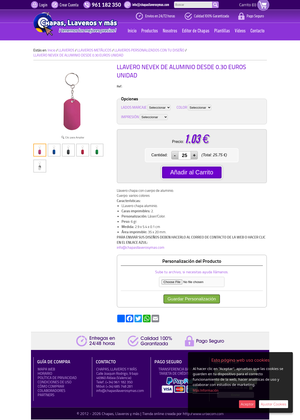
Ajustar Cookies (273, 404)
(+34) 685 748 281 (119, 386)
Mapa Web (46, 369)
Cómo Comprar (51, 386)
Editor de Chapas (195, 31)
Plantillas (222, 31)
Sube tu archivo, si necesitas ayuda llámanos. (191, 272)
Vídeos (240, 31)
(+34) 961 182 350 (119, 382)
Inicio (132, 31)
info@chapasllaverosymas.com (140, 247)
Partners (46, 395)
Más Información (206, 390)
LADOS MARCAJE (134, 107)
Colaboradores (51, 391)
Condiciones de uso (54, 382)
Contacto (257, 31)
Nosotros (170, 31)
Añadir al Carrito (191, 172)
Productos (149, 31)
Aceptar (247, 404)
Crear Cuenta (69, 5)
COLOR (182, 107)
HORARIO (45, 373)
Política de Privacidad (57, 378)
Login (43, 5)
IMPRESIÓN (130, 116)
